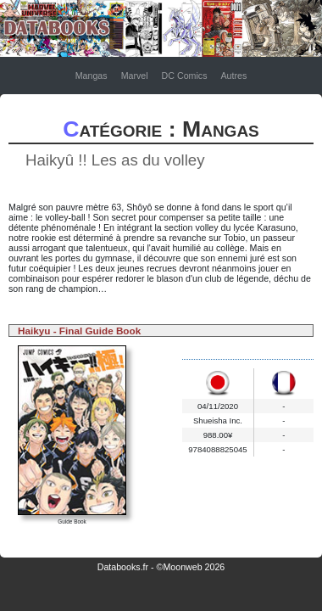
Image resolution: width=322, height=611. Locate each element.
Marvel (134, 75)
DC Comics (185, 75)
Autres (233, 75)
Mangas (91, 75)
